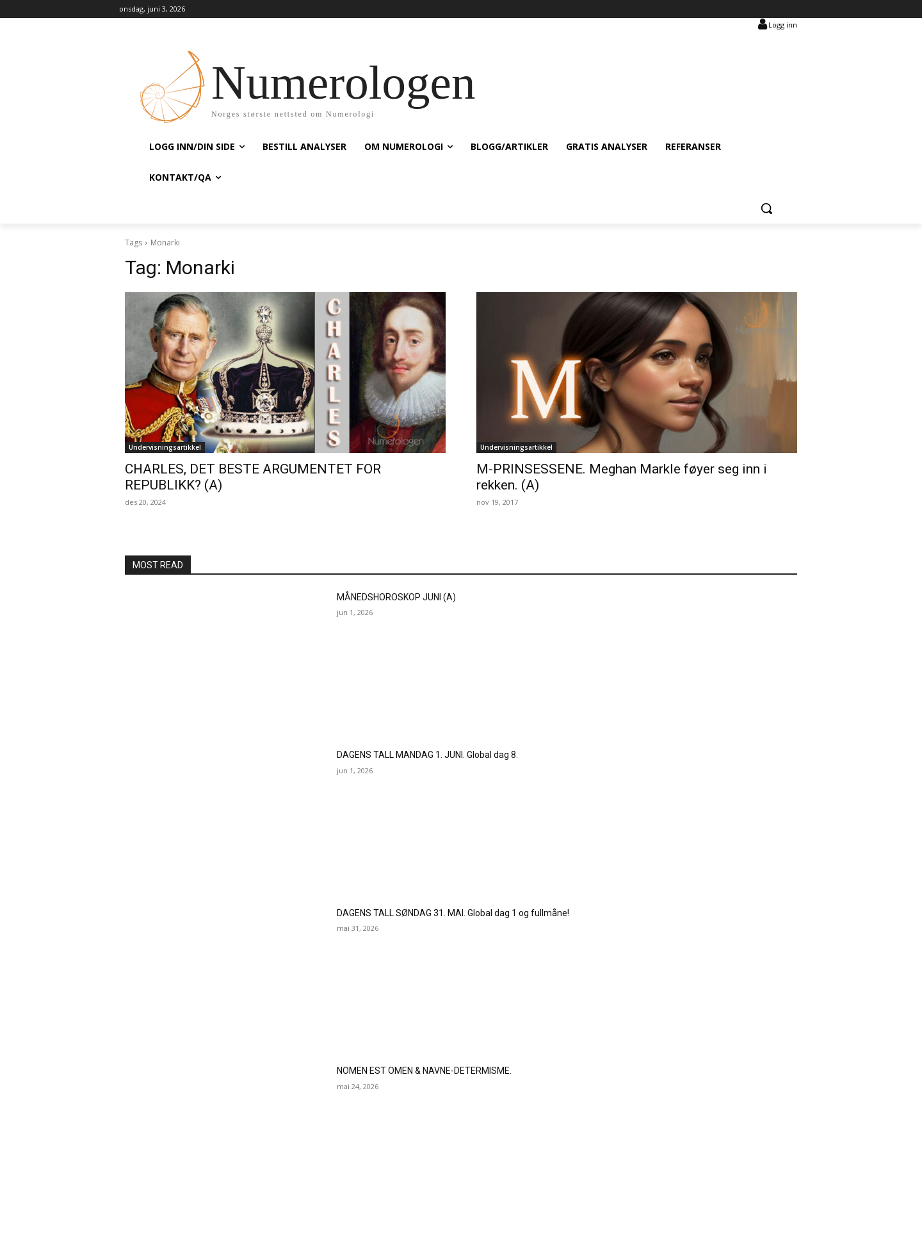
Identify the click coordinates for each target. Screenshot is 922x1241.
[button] (766, 208)
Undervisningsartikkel (165, 447)
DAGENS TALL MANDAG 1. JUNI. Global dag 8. (427, 755)
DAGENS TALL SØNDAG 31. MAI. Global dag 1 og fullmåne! (453, 913)
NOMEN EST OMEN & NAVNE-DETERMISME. (424, 1070)
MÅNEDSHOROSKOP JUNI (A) (396, 597)
